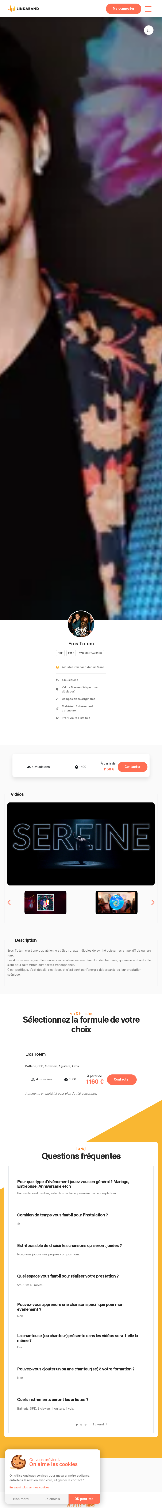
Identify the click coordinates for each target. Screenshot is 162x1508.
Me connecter (123, 9)
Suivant (98, 1424)
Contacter (132, 767)
